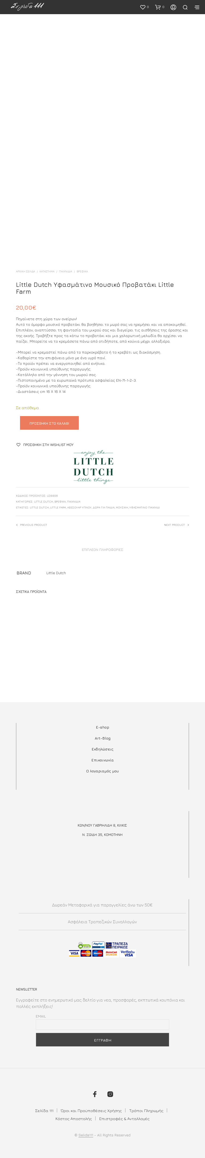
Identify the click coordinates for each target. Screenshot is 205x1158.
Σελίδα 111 (44, 1110)
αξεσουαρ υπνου (79, 507)
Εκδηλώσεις (102, 749)
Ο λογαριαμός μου (102, 771)
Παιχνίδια (65, 271)
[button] (144, 7)
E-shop (102, 727)
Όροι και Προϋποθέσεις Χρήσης (91, 1110)
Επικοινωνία (102, 760)
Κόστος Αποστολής (74, 1118)
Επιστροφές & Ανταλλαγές (124, 1118)
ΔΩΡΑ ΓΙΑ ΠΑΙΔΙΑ (104, 507)
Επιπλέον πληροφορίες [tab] (102, 549)
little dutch (39, 507)
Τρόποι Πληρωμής (146, 1110)
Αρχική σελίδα (25, 271)
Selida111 (85, 1135)
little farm (58, 507)
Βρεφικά (82, 271)
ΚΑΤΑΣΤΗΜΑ (47, 271)
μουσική (122, 507)
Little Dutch (43, 501)
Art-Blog (103, 738)
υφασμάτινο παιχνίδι (144, 507)
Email (41, 1016)
